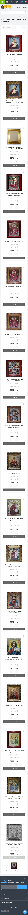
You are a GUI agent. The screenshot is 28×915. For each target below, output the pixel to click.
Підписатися (22, 887)
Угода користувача (12, 890)
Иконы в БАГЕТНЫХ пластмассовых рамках (13, 16)
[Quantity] (13, 69)
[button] (11, 2)
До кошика (14, 72)
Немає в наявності (14, 857)
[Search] (25, 12)
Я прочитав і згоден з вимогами (13, 890)
